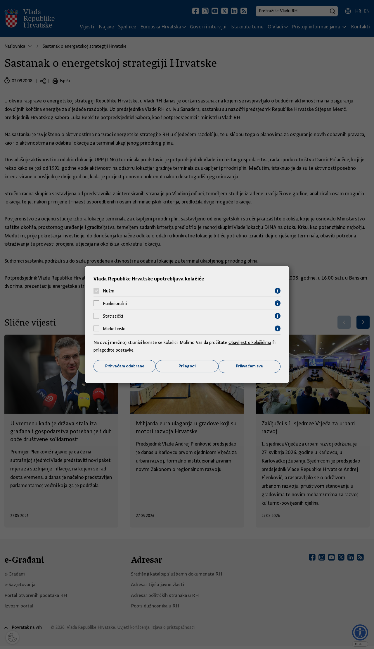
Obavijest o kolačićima (250, 342)
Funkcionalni (115, 303)
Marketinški (114, 328)
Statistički (113, 315)
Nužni (108, 290)
